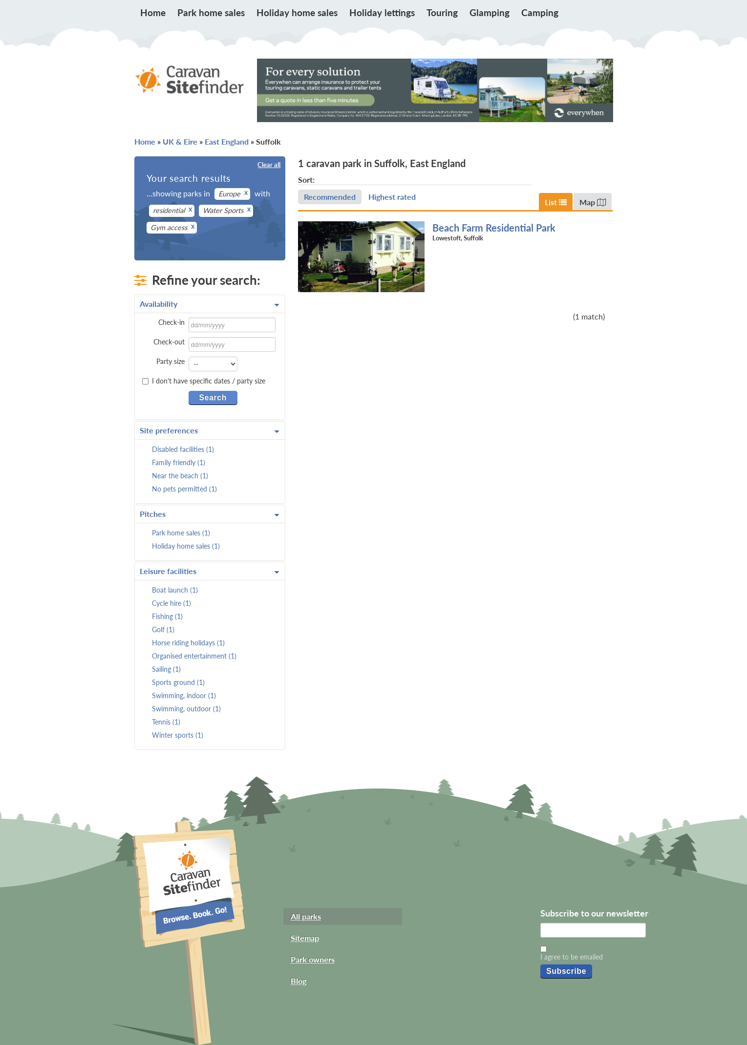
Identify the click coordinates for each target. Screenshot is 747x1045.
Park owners (313, 959)
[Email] (593, 930)
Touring (442, 12)
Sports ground (178, 682)
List (556, 202)
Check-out (169, 342)
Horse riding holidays (188, 643)
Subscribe (566, 971)
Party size (170, 361)
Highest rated (392, 196)
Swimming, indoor (184, 695)
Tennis (166, 722)
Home (153, 12)
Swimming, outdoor (186, 708)
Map (592, 202)
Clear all (268, 165)
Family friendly (178, 462)
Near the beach (180, 475)
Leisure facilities (209, 571)
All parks (306, 916)
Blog (298, 980)
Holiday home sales (297, 12)
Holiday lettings (382, 12)
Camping (539, 12)
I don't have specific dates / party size (203, 381)
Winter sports (177, 735)
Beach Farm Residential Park (493, 228)
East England (227, 141)
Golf (163, 629)
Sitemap (305, 937)
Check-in (171, 322)
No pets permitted (184, 489)
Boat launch (175, 590)
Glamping (490, 12)
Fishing (167, 616)
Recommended (330, 196)
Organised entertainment (194, 656)
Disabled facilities (183, 449)
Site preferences (209, 430)
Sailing (166, 669)
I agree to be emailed (571, 957)
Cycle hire (171, 603)
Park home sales (211, 12)
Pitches (209, 514)
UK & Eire (180, 141)
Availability (209, 304)
